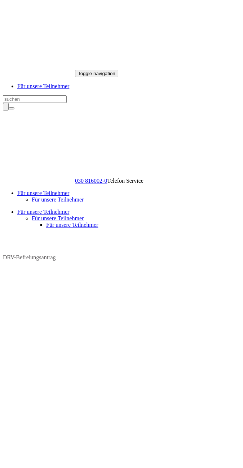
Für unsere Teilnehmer (43, 86)
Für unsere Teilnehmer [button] (43, 193)
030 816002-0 (91, 181)
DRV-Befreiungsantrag (29, 254)
